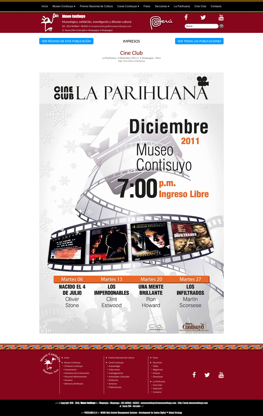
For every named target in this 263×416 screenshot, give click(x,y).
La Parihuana (182, 6)
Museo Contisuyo (62, 6)
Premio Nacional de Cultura (96, 6)
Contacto (216, 6)
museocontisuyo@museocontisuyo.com (111, 26)
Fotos (147, 6)
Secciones (161, 6)
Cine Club (200, 6)
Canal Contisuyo (127, 6)
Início (45, 6)
